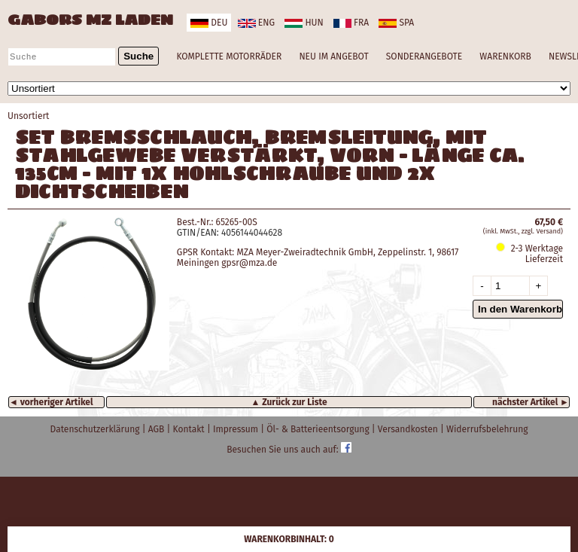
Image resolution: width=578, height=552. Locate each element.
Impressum (236, 429)
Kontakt (190, 429)
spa (396, 22)
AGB (157, 429)
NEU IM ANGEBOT (333, 56)
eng (256, 22)
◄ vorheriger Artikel (51, 402)
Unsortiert (28, 116)
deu (208, 22)
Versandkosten (409, 429)
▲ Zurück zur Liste (289, 402)
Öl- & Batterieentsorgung (319, 429)
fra (351, 22)
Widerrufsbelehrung (487, 429)
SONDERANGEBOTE (424, 56)
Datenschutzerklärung (96, 429)
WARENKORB (505, 56)
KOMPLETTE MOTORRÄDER (228, 56)
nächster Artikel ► (530, 402)
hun (303, 22)
